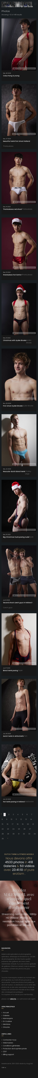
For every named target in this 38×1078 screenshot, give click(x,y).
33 (29, 833)
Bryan (31, 536)
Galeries (6, 1015)
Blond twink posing (10, 670)
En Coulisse (7, 1021)
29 (8, 833)
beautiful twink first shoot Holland (16, 141)
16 (7, 824)
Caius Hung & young (11, 75)
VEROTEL (13, 999)
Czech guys (7, 607)
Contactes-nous (9, 1039)
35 (3, 838)
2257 (5, 1051)
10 (11, 819)
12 (21, 819)
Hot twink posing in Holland (14, 801)
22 (3, 829)
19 (22, 824)
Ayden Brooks (29, 341)
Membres (6, 1024)
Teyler (20, 670)
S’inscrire (6, 1027)
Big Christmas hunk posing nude (16, 537)
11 (16, 819)
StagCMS (29, 1063)
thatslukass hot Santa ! (12, 274)
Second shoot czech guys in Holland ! (18, 602)
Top (4, 1068)
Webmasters (8, 1042)
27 (30, 829)
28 (3, 833)
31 (18, 833)
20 (28, 824)
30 (13, 833)
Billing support (8, 1054)
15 (2, 824)
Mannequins (8, 1018)
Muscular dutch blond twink (14, 471)
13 (26, 819)
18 (17, 824)
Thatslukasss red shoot (12, 209)
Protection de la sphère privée (15, 1048)
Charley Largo (28, 472)
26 (24, 829)
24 (13, 829)
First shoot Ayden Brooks (13, 406)
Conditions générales (11, 1045)
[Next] (8, 838)
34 (35, 833)
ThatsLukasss (8, 146)
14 (31, 819)
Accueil (6, 1012)
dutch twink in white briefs (13, 736)
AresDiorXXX (29, 801)
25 (19, 829)
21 (33, 824)
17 (12, 824)
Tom (25, 736)
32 (24, 833)
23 (8, 829)
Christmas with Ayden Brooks (14, 340)
